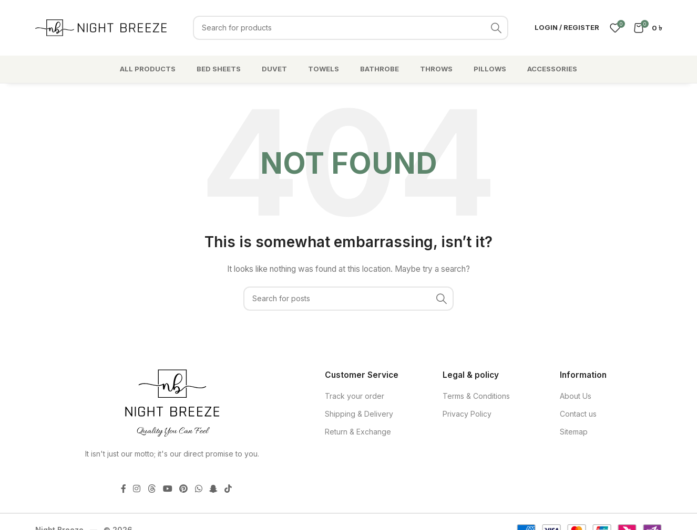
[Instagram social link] (137, 488)
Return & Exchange (358, 431)
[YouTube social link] (167, 488)
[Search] (350, 28)
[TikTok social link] (228, 488)
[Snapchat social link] (213, 488)
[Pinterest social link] (183, 488)
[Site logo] (101, 26)
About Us (575, 395)
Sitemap (574, 431)
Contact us (578, 413)
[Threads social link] (151, 488)
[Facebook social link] (123, 488)
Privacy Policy (467, 413)
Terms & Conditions (476, 395)
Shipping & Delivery (359, 413)
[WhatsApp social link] (198, 488)
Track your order (354, 395)
